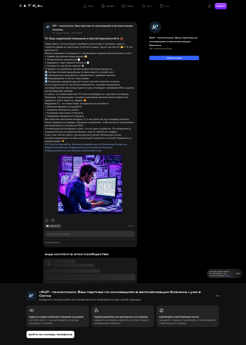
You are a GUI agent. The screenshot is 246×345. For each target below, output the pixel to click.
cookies (227, 275)
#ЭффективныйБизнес (57, 147)
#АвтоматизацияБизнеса (85, 144)
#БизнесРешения (103, 147)
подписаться (174, 58)
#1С (47, 144)
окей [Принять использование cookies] (237, 273)
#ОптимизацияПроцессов (113, 144)
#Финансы (77, 150)
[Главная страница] (31, 6)
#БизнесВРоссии (92, 150)
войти (221, 6)
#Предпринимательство (58, 150)
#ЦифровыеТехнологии (81, 147)
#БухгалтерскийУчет (60, 144)
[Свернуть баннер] (217, 296)
